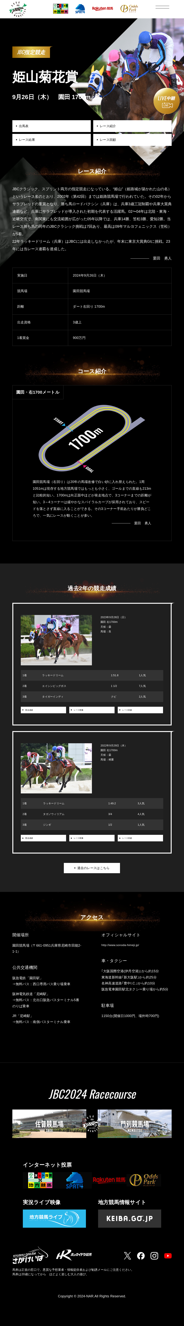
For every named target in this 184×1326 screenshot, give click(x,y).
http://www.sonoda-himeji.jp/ (123, 950)
